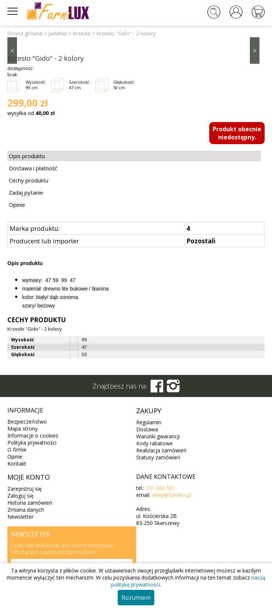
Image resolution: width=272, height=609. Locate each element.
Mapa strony (22, 428)
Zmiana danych (25, 509)
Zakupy (148, 410)
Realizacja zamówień (161, 450)
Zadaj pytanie (26, 192)
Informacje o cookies (32, 435)
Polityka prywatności (31, 442)
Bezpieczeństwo (27, 421)
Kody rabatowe (154, 443)
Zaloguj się (20, 495)
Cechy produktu (28, 180)
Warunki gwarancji (158, 436)
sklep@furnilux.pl (171, 494)
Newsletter (20, 516)
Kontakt (16, 463)
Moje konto (28, 477)
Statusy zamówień (158, 457)
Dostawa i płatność (33, 168)
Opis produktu (27, 156)
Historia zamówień (29, 502)
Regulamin (148, 422)
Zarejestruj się (24, 488)
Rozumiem (136, 598)
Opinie (17, 204)
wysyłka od (31, 112)
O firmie (17, 449)
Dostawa (147, 429)
